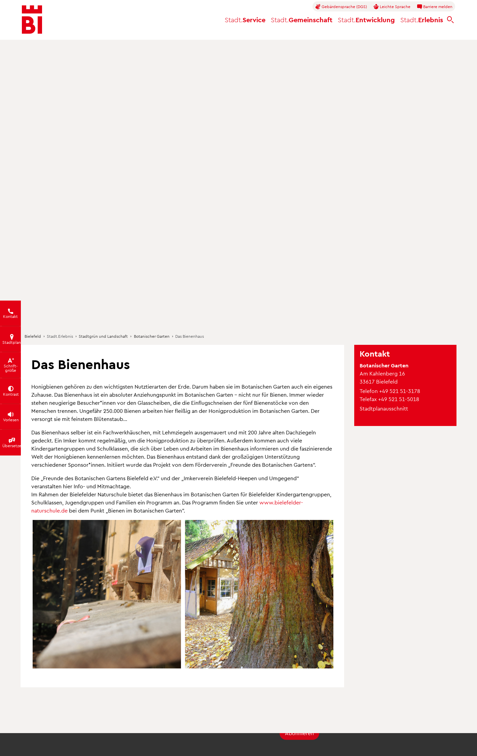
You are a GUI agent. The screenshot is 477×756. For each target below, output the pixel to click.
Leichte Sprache (391, 6)
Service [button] (245, 19)
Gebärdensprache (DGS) (341, 6)
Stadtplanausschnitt (384, 408)
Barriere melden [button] (434, 6)
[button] (107, 594)
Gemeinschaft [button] (301, 19)
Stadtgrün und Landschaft (103, 336)
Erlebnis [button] (421, 19)
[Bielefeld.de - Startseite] (32, 19)
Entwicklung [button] (366, 19)
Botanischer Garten (152, 336)
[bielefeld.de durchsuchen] (450, 20)
